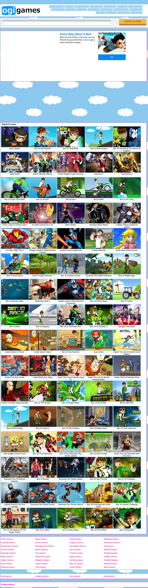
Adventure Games (135, 6)
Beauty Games (110, 549)
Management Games (44, 546)
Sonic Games (75, 567)
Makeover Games (57, 10)
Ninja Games (75, 556)
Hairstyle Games (8, 553)
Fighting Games (94, 10)
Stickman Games (42, 556)
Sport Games (111, 13)
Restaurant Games (112, 542)
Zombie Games (76, 560)
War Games (100, 13)
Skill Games (69, 6)
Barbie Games (41, 549)
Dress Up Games (135, 10)
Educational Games (120, 10)
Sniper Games (7, 560)
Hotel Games (75, 539)
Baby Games (41, 539)
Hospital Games (8, 542)
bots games (6, 576)
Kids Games (70, 10)
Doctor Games (41, 542)
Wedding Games (111, 539)
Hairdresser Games (9, 546)
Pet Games (109, 546)
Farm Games (7, 539)
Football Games (111, 560)
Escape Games (106, 10)
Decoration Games (56, 6)
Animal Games (7, 549)
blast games (109, 576)
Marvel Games (110, 563)
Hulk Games (40, 567)
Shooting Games (123, 13)
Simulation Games (78, 546)
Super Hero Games (82, 6)
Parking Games (111, 553)
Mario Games (7, 556)
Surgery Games (76, 542)
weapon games (42, 576)
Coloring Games (110, 6)
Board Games (122, 6)
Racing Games (136, 13)
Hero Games (6, 563)
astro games (75, 576)
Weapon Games (42, 560)
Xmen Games (41, 563)
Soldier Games (110, 556)
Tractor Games (76, 553)
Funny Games (81, 10)
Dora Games (75, 549)
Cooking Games (96, 6)
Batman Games (8, 567)
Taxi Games (40, 553)
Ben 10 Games (76, 563)
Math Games (109, 567)
